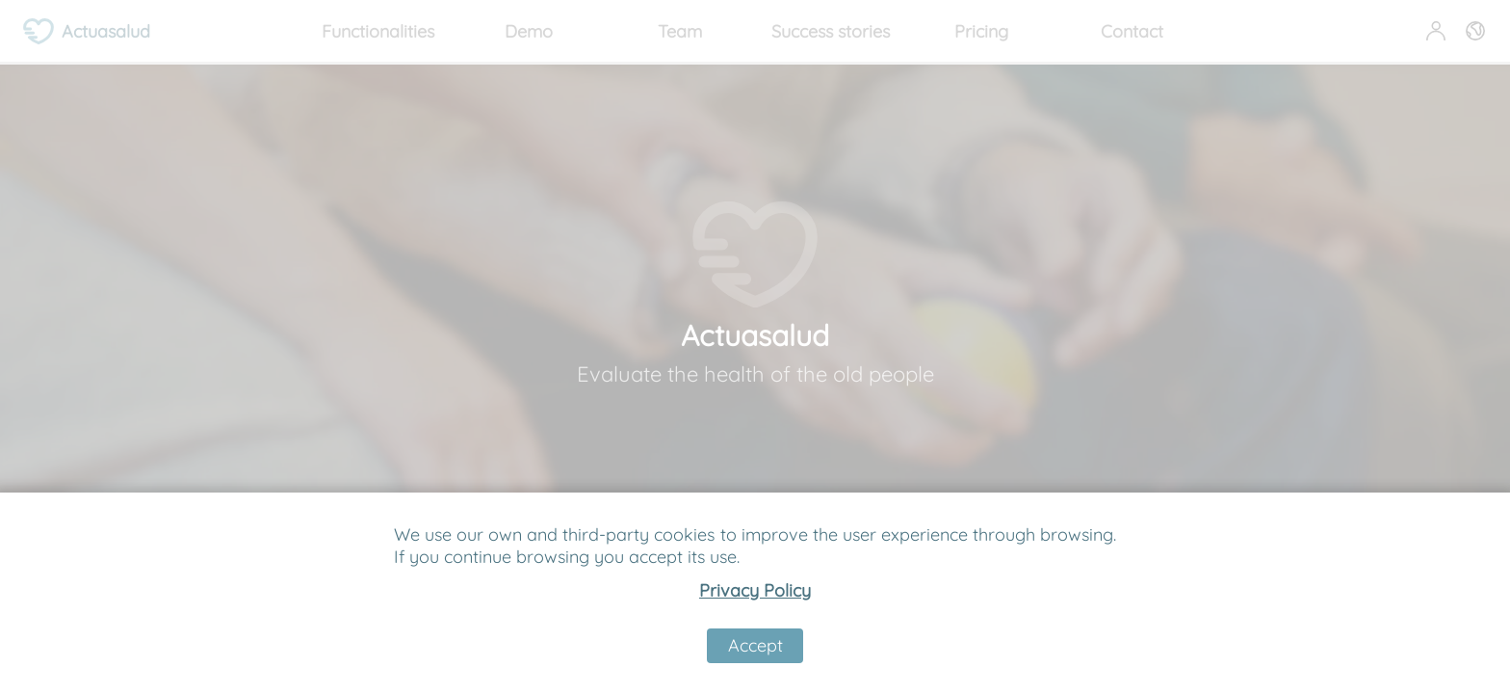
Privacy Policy (755, 590)
